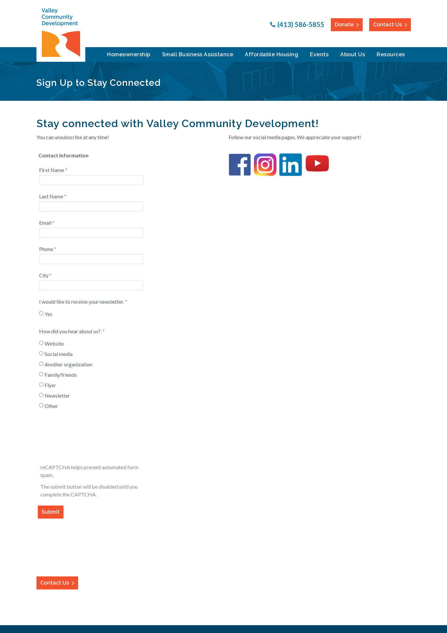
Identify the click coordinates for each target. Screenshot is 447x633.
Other (51, 406)
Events (319, 54)
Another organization (68, 364)
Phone (46, 249)
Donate (344, 24)
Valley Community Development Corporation (60, 32)
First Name (51, 170)
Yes (48, 314)
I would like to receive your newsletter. (81, 301)
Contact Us (387, 24)
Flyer (50, 385)
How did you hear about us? (70, 331)
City (44, 275)
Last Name (51, 196)
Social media (59, 354)
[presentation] (87, 438)
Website (54, 343)
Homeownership (128, 54)
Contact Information (128, 534)
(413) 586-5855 (300, 24)
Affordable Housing (271, 54)
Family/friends (61, 375)
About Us (352, 54)
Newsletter (57, 395)
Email (45, 222)
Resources (391, 54)
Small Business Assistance (197, 54)
